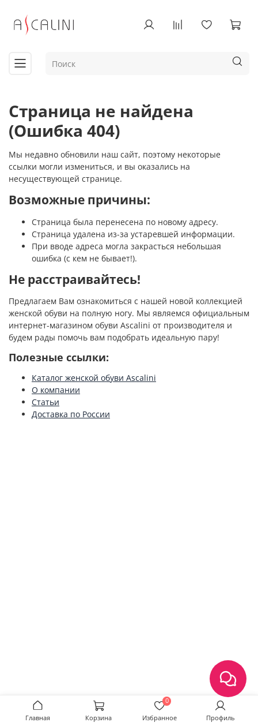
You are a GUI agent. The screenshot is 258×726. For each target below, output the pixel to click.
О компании (56, 389)
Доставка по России (71, 414)
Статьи (45, 401)
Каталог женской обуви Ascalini (94, 377)
